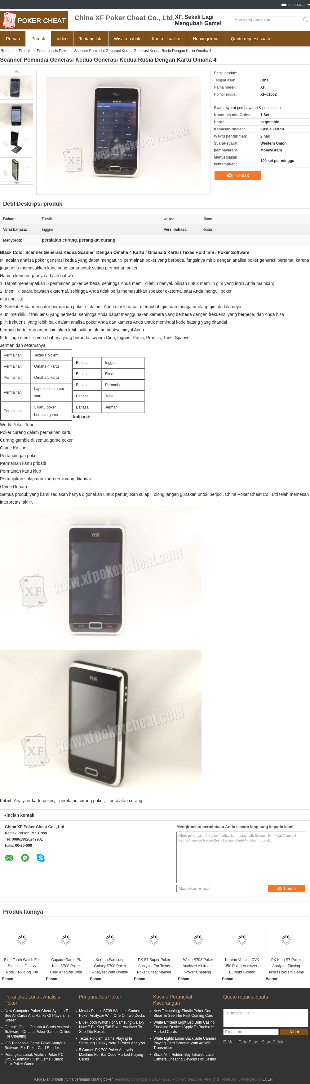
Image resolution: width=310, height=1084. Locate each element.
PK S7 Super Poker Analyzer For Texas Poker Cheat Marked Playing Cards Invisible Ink (154, 966)
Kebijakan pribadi (48, 1079)
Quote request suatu (250, 38)
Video (62, 38)
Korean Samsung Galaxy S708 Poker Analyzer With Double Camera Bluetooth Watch (110, 966)
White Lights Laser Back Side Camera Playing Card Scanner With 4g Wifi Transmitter (184, 1043)
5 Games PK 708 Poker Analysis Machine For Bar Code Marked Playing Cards (111, 1054)
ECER (267, 1079)
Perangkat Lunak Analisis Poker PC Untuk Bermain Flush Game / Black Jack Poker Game (34, 1059)
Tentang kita (91, 38)
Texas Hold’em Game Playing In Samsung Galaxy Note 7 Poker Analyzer (112, 1040)
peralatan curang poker (81, 800)
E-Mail (229, 1041)
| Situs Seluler (272, 1041)
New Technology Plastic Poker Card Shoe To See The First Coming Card (183, 1013)
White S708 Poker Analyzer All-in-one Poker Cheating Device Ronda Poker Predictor (198, 966)
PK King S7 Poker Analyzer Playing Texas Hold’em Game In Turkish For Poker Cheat (286, 966)
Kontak (242, 175)
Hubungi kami (206, 38)
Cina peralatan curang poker (89, 1079)
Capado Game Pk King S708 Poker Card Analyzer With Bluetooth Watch (66, 966)
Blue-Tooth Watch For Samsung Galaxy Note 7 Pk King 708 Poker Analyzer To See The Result (22, 966)
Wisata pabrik (127, 38)
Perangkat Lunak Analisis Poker (32, 1000)
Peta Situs (248, 1041)
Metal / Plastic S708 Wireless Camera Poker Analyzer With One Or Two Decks (112, 1013)
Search (306, 20)
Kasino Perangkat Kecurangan (172, 1000)
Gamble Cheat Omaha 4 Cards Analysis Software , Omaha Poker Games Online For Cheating (38, 1031)
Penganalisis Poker (53, 51)
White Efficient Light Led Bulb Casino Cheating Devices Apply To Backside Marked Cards (184, 1027)
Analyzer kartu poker (34, 800)
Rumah (13, 38)
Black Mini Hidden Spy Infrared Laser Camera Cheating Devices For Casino (184, 1056)
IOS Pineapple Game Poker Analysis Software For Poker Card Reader (35, 1045)
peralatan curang (126, 800)
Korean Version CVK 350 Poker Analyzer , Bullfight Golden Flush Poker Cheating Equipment (242, 966)
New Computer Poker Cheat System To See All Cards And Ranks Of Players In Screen (37, 1015)
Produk (38, 38)
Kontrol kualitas (166, 38)
